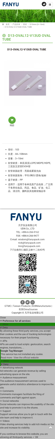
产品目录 (16, 24)
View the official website (26, 357)
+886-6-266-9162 (30, 232)
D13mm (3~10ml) (37, 24)
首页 (8, 24)
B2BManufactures (41, 306)
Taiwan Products (21, 306)
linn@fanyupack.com (29, 246)
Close (3, 317)
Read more (6, 357)
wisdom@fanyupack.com (31, 239)
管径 (25, 24)
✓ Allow (4, 324)
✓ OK (35, 437)
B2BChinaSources (28, 309)
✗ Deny (4, 327)
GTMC (8, 306)
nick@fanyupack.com (29, 242)
